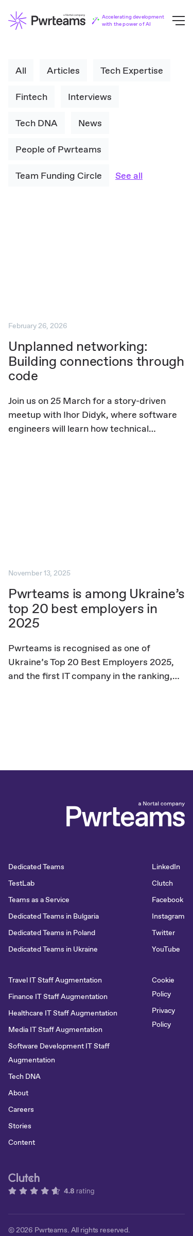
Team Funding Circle (58, 175)
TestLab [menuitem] (21, 883)
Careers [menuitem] (21, 1109)
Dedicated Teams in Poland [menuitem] (51, 932)
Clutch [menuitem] (162, 883)
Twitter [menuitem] (163, 932)
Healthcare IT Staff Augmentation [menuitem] (62, 1013)
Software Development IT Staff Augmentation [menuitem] (59, 1053)
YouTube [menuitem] (166, 949)
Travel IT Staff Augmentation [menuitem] (55, 980)
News (90, 122)
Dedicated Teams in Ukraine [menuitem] (53, 949)
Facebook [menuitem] (167, 899)
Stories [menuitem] (19, 1126)
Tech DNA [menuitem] (24, 1076)
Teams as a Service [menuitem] (38, 899)
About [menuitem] (18, 1093)
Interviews (90, 96)
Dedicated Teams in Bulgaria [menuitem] (53, 916)
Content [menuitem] (21, 1142)
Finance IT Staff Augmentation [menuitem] (58, 996)
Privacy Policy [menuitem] (163, 1017)
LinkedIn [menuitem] (166, 866)
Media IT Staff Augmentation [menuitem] (55, 1029)
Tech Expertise (131, 70)
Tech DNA (36, 122)
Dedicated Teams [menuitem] (36, 866)
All (20, 70)
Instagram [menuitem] (168, 916)
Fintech (31, 96)
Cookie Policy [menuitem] (163, 987)
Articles (63, 70)
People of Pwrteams (58, 149)
